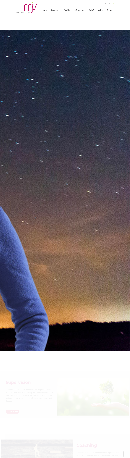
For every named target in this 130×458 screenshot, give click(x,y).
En (113, 3)
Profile (67, 10)
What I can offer (96, 10)
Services (54, 10)
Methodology (79, 10)
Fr (106, 3)
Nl (109, 3)
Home (44, 10)
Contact (110, 10)
